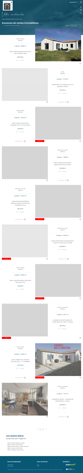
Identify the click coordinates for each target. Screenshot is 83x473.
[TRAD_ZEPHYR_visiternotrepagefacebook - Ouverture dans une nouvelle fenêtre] (38, 465)
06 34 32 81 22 (10, 466)
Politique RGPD (55, 469)
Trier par (67, 25)
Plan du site (36, 469)
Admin (47, 469)
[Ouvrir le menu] (81, 2)
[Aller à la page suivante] (46, 429)
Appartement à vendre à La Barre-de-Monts (17, 446)
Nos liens (50, 469)
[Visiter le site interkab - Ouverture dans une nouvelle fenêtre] (71, 464)
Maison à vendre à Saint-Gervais (15, 444)
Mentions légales (42, 469)
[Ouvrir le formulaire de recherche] (74, 2)
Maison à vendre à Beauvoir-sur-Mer (15, 443)
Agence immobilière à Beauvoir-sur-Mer (10, 19)
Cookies (60, 469)
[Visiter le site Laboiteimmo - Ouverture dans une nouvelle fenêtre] (70, 469)
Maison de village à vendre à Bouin (15, 450)
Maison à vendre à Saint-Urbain (14, 448)
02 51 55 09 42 (10, 464)
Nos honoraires (30, 469)
